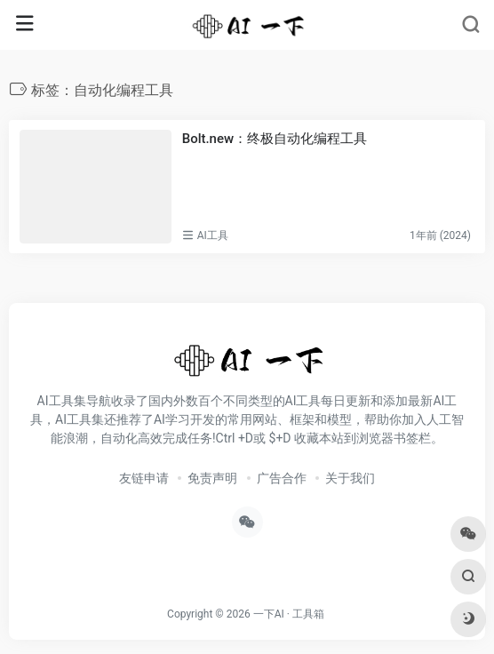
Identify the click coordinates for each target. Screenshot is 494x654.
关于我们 (350, 478)
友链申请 (144, 478)
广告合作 (282, 478)
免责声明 (212, 478)
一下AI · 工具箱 (288, 614)
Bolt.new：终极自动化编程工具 (274, 139)
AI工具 (212, 235)
